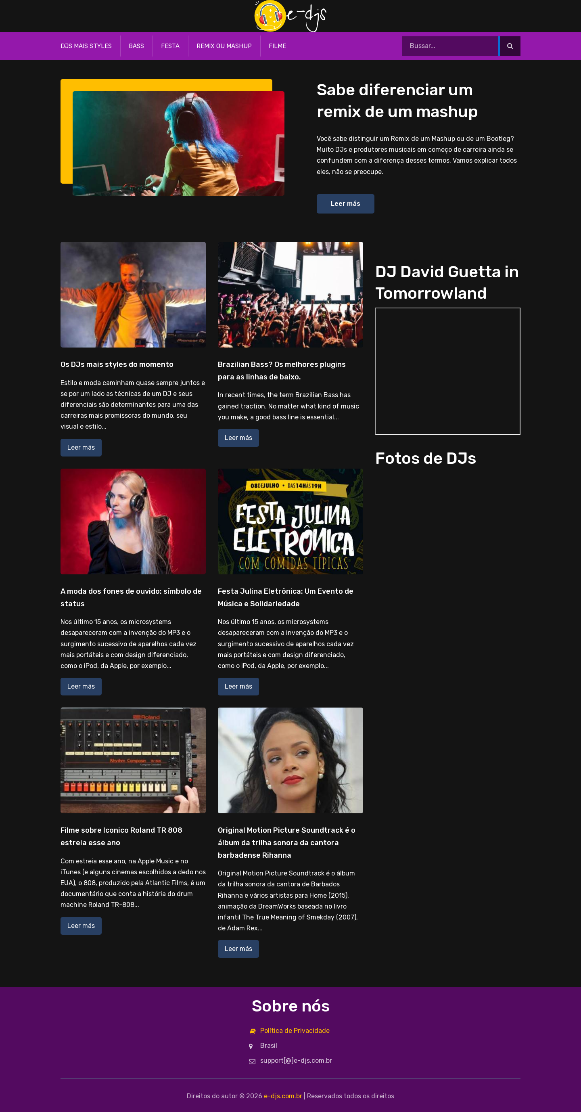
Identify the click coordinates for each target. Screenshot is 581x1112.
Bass (136, 46)
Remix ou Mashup (224, 46)
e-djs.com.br (283, 1096)
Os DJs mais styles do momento (117, 364)
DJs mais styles (86, 46)
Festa (170, 46)
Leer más (345, 203)
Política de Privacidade (295, 1031)
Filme (277, 46)
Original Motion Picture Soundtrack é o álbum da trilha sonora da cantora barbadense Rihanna (286, 842)
